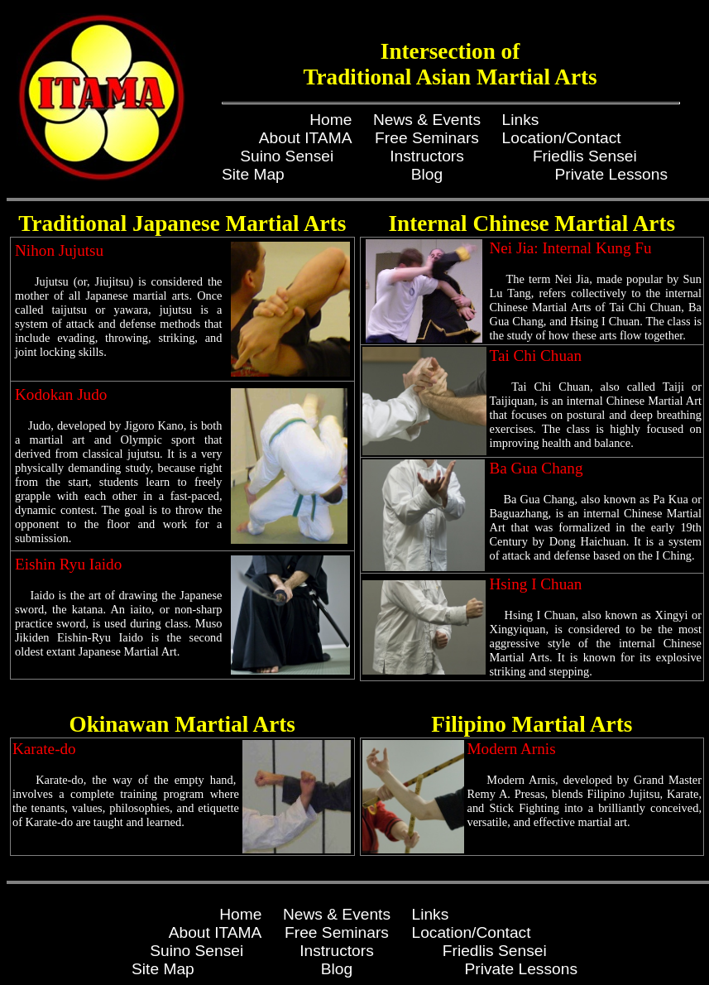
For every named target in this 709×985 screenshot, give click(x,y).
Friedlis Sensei (585, 156)
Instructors (427, 156)
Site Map (253, 174)
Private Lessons (611, 174)
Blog (427, 174)
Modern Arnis (511, 748)
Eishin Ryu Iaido (68, 564)
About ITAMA (305, 138)
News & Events (427, 119)
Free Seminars (427, 138)
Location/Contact (561, 138)
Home (330, 119)
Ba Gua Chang (536, 468)
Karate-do (44, 748)
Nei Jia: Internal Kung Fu (571, 248)
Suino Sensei (286, 156)
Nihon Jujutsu (59, 250)
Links (520, 119)
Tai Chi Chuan (536, 355)
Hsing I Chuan (536, 584)
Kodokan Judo (61, 394)
